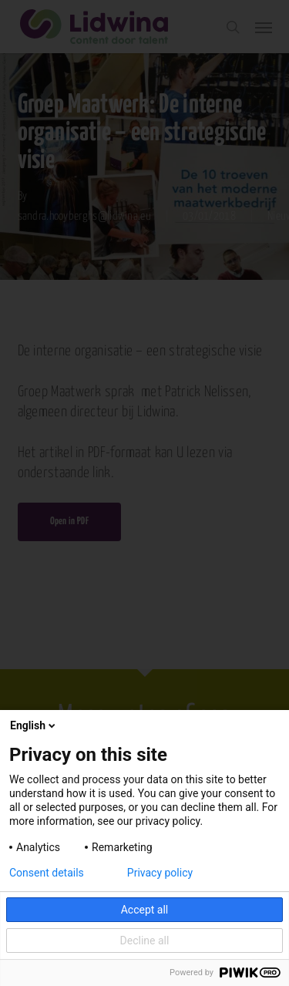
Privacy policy (160, 873)
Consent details (46, 873)
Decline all (145, 940)
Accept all (145, 910)
